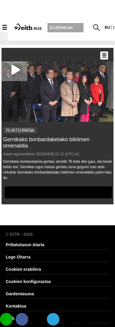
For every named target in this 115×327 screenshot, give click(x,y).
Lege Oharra (18, 257)
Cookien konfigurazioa (28, 281)
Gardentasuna (20, 293)
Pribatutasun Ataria (25, 244)
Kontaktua (16, 306)
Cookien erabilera (23, 269)
